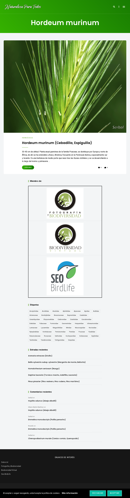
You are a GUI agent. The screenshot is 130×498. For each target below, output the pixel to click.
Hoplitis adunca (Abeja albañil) (42, 400)
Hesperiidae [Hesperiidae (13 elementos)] (79, 323)
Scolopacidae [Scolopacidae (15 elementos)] (71, 336)
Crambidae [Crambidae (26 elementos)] (74, 319)
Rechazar (97, 493)
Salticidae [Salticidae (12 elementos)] (58, 336)
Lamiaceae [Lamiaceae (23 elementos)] (33, 327)
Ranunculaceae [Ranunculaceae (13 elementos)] (35, 336)
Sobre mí (4, 462)
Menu (123, 6)
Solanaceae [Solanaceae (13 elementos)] (83, 336)
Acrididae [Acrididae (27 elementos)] (45, 311)
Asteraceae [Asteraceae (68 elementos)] (34, 315)
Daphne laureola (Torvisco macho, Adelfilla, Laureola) (52, 375)
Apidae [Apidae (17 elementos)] (86, 311)
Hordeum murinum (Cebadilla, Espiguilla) (59, 143)
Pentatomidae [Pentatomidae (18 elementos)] (60, 331)
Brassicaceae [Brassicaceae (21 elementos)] (59, 315)
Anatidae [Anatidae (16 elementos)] (56, 311)
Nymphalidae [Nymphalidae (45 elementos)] (34, 331)
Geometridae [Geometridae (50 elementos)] (66, 323)
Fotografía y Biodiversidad (11, 466)
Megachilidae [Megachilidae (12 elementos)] (57, 327)
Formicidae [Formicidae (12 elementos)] (54, 323)
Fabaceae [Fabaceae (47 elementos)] (42, 323)
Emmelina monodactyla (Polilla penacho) (47, 419)
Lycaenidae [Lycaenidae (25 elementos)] (45, 327)
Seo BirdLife (6, 474)
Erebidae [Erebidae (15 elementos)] (33, 323)
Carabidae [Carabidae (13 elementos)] (83, 315)
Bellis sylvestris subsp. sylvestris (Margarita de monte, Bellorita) (57, 362)
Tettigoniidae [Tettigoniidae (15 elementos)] (59, 340)
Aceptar (114, 493)
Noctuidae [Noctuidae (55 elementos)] (92, 327)
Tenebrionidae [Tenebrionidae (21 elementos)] (46, 340)
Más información (70, 493)
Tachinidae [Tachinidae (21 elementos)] (33, 340)
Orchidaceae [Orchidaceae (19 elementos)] (47, 331)
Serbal (30, 397)
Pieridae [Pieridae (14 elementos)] (72, 331)
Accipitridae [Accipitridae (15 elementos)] (34, 311)
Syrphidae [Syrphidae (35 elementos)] (95, 336)
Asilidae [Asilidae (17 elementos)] (96, 311)
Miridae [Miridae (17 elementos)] (68, 327)
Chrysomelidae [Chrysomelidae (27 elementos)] (48, 319)
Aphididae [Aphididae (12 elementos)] (66, 311)
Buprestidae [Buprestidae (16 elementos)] (71, 315)
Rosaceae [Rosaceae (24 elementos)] (47, 336)
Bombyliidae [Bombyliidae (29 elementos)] (45, 315)
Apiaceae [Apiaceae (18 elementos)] (77, 311)
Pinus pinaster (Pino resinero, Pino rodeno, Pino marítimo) (54, 381)
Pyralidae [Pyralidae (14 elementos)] (92, 331)
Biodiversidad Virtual (9, 470)
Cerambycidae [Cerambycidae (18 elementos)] (35, 319)
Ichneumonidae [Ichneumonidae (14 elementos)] (92, 323)
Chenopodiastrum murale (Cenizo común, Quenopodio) (53, 438)
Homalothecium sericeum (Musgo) (44, 368)
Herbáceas (27, 138)
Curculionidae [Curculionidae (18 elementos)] (86, 319)
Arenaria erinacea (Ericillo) (40, 355)
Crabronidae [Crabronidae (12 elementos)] (62, 319)
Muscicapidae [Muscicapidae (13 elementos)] (80, 327)
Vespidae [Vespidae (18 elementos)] (71, 340)
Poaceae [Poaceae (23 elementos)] (82, 331)
